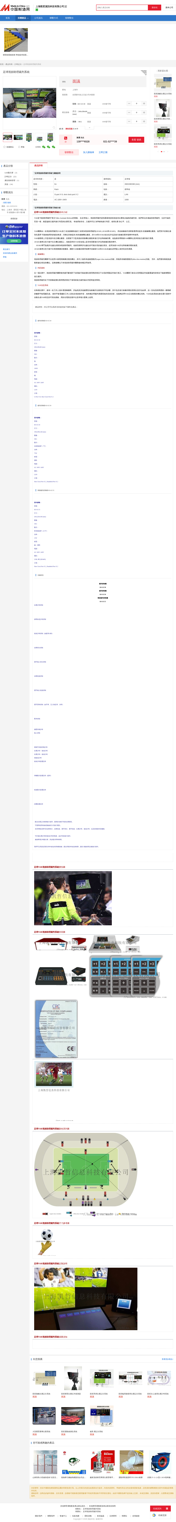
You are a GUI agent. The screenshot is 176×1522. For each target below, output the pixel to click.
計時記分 (18, 64)
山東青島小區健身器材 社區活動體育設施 (49, 1477)
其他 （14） (9, 184)
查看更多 (14, 219)
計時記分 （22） (11, 177)
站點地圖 (75, 1516)
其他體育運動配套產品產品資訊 (72, 1506)
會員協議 (100, 1516)
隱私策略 (88, 1516)
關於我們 (38, 1516)
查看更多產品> (167, 1359)
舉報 (21, 147)
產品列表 (9, 64)
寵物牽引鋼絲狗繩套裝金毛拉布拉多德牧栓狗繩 (80, 1477)
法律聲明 (113, 1516)
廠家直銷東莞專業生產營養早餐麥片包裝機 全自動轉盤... (112, 1477)
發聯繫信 (68, 152)
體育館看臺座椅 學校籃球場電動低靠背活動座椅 (22, 55)
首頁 (2, 64)
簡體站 (124, 1516)
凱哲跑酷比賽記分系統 (163, 94)
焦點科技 (91, 1519)
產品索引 (6, 249)
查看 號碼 (136, 139)
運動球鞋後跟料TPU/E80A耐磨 (131, 1477)
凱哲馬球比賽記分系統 (163, 144)
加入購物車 (88, 152)
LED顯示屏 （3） (11, 173)
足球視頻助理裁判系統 (92, 1509)
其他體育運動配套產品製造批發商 (102, 1506)
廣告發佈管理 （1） (12, 180)
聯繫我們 (51, 1516)
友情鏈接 (135, 1516)
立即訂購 (103, 152)
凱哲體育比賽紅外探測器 (163, 119)
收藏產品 (8, 147)
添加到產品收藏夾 (10, 253)
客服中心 (63, 1516)
